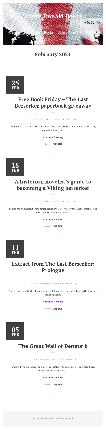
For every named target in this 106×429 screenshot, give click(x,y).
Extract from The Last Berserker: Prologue (53, 266)
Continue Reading (53, 137)
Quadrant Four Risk (64, 418)
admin (57, 119)
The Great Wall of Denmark (53, 346)
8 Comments (70, 119)
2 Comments (70, 201)
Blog (61, 32)
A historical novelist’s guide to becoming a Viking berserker (53, 184)
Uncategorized (45, 119)
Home (15, 32)
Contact (75, 32)
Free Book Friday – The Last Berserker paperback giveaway (53, 102)
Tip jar (90, 32)
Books (48, 32)
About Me (32, 32)
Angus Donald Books (53, 16)
